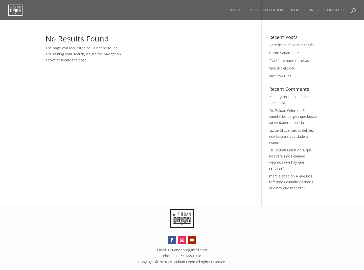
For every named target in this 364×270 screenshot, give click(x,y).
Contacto (335, 10)
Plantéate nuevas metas (289, 60)
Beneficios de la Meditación (291, 44)
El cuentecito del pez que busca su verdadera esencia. (293, 116)
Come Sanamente (284, 52)
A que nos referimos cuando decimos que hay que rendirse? (291, 182)
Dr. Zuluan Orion (265, 10)
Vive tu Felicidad (282, 68)
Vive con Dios (280, 76)
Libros (312, 10)
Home (235, 10)
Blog (295, 10)
